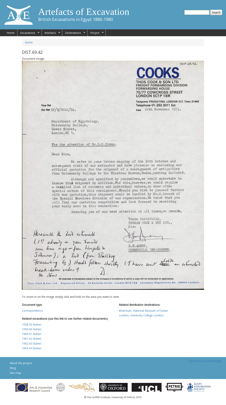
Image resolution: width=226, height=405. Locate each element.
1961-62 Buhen (31, 338)
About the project (21, 363)
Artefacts (51, 33)
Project (96, 33)
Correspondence (32, 310)
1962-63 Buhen (31, 343)
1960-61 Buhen (31, 334)
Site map (15, 373)
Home (10, 33)
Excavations (28, 33)
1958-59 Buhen (31, 324)
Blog (13, 368)
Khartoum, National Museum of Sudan (143, 310)
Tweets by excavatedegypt (205, 361)
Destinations (73, 33)
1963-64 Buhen (31, 348)
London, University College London (141, 315)
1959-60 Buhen (31, 329)
